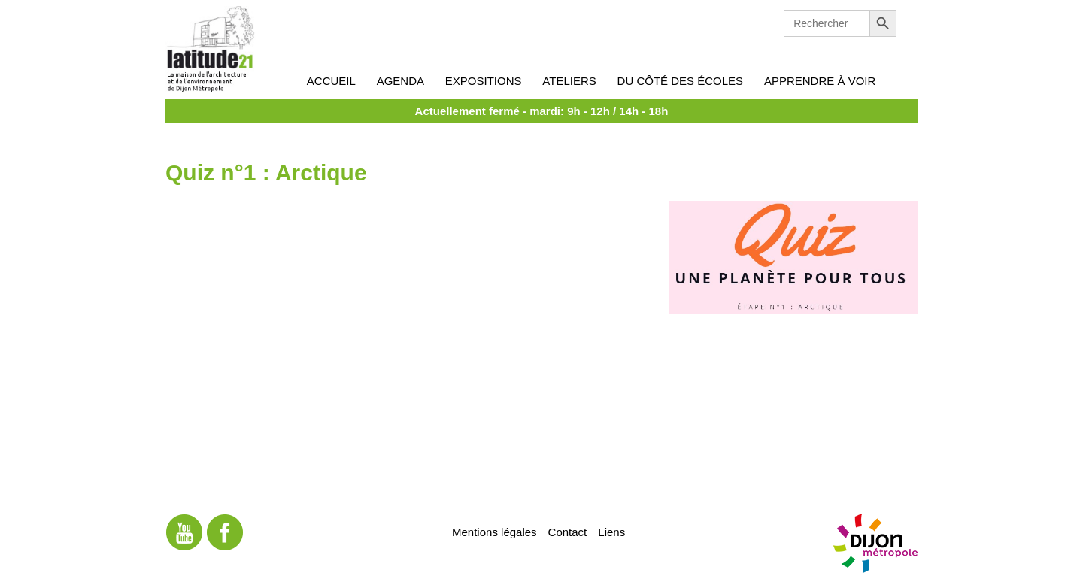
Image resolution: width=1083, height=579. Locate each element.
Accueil (331, 80)
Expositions (483, 80)
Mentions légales (494, 531)
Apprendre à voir (819, 80)
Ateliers (569, 80)
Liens (611, 531)
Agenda (400, 80)
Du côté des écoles (680, 80)
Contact (567, 531)
